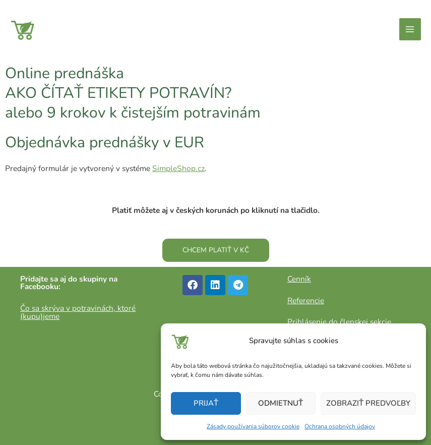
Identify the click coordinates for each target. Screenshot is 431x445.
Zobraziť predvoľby (368, 403)
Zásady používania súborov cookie (253, 426)
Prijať (206, 403)
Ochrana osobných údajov (339, 426)
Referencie (305, 300)
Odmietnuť (280, 403)
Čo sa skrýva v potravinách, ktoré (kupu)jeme (78, 312)
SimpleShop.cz (178, 168)
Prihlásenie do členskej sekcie (339, 321)
